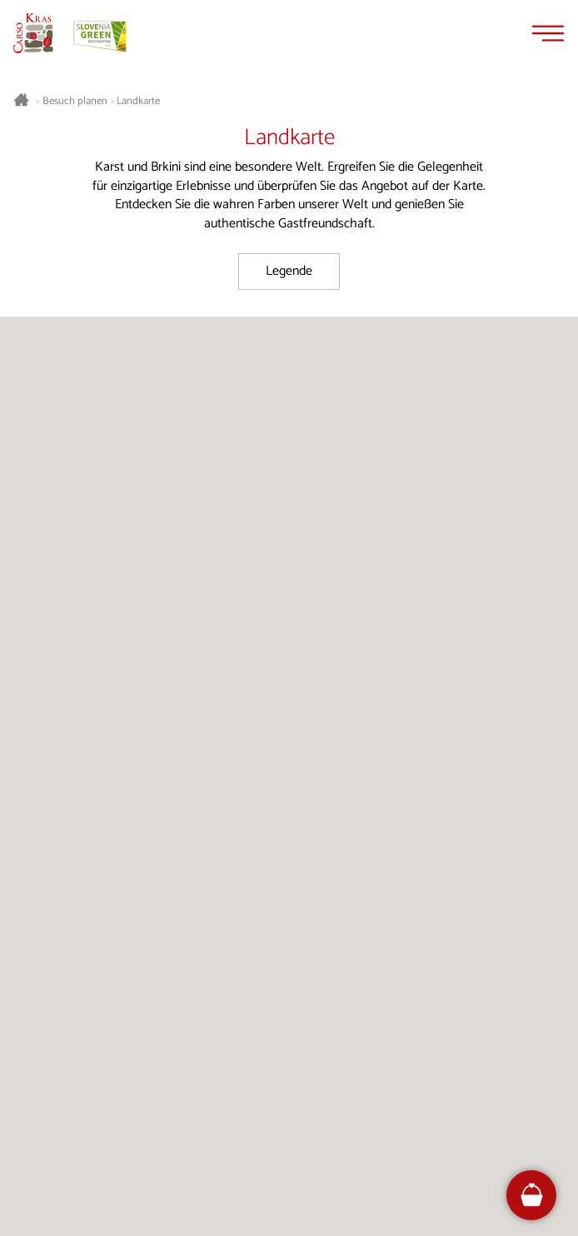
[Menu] (548, 33)
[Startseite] (33, 33)
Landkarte (138, 101)
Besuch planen (74, 101)
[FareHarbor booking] (532, 1195)
